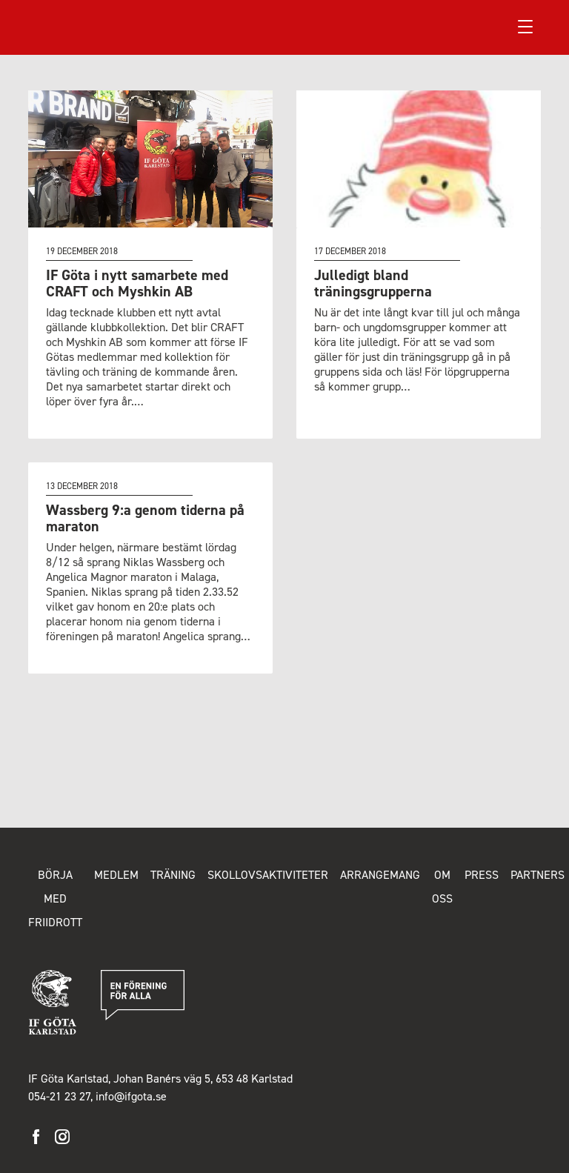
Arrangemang (380, 875)
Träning (173, 875)
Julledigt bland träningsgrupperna (373, 283)
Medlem (116, 875)
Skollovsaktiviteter (267, 875)
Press (482, 875)
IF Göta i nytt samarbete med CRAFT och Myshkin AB (137, 283)
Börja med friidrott (55, 898)
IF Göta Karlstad (82, 26)
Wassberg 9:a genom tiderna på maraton (145, 518)
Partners (537, 875)
